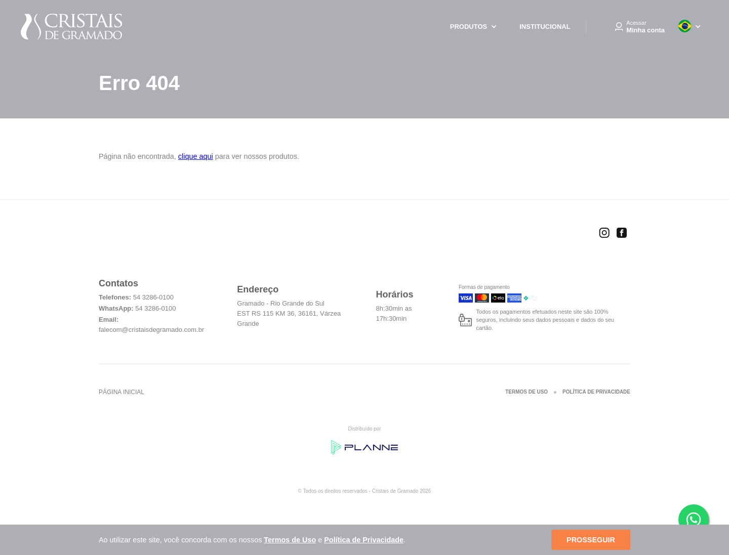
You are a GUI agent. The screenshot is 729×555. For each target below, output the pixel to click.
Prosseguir (590, 540)
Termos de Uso (526, 392)
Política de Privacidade (596, 392)
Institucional (544, 26)
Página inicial (121, 392)
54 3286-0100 (153, 297)
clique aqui (195, 156)
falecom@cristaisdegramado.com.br (151, 329)
